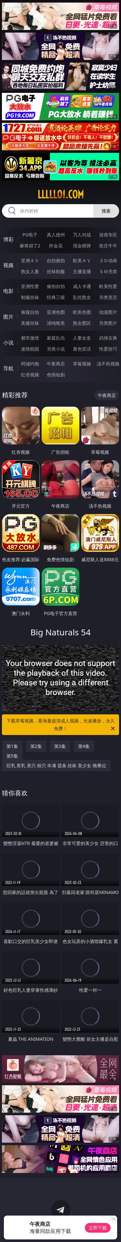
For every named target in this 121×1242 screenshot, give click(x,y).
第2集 (36, 746)
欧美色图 (82, 312)
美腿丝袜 (30, 323)
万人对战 (82, 235)
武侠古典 (108, 338)
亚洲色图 (56, 312)
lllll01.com (60, 194)
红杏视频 (30, 375)
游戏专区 (108, 235)
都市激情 (30, 338)
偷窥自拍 (30, 312)
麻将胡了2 (30, 246)
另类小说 (56, 349)
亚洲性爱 (30, 286)
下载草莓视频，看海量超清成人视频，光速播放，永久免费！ (61, 725)
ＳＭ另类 (108, 271)
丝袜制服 (56, 271)
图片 (8, 316)
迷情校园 (30, 349)
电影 (8, 290)
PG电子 (29, 235)
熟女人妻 (30, 271)
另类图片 (108, 323)
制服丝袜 (30, 297)
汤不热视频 (108, 364)
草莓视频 (82, 364)
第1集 (12, 746)
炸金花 (56, 246)
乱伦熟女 (82, 297)
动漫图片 (108, 312)
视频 (8, 265)
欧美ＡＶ (82, 260)
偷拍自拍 (56, 286)
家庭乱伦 (56, 338)
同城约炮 (30, 364)
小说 (8, 342)
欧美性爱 (108, 286)
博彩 (8, 239)
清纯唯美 (56, 323)
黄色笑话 (82, 349)
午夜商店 (56, 364)
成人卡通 (82, 286)
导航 (8, 368)
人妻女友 (82, 338)
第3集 (60, 746)
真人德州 (56, 235)
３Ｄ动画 (108, 260)
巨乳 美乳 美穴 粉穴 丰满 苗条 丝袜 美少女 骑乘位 (56, 765)
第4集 (84, 746)
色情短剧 (56, 375)
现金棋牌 (82, 246)
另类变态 (108, 297)
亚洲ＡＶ (30, 260)
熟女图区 (82, 323)
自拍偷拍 (56, 260)
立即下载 (98, 1228)
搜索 (106, 211)
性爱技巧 (108, 349)
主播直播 (82, 271)
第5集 (12, 756)
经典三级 (56, 297)
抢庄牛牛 (108, 246)
